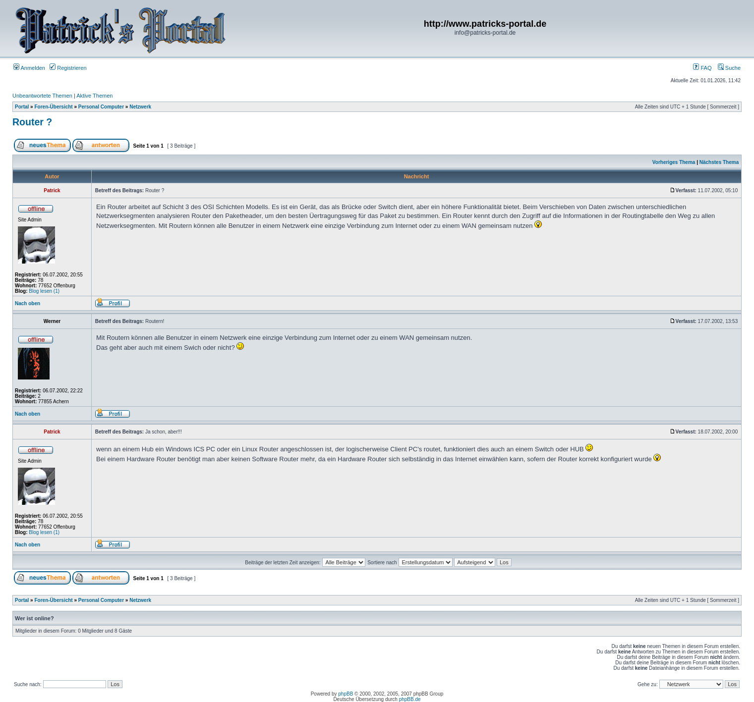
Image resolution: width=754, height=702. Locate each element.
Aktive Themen (94, 96)
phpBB (345, 694)
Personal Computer (101, 106)
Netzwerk (140, 106)
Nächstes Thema (719, 162)
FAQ (702, 68)
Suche (729, 68)
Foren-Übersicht (53, 106)
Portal (22, 106)
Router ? (32, 121)
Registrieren (68, 68)
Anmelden (29, 68)
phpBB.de (410, 699)
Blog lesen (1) (44, 291)
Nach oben (27, 303)
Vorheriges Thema (674, 162)
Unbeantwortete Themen (42, 96)
